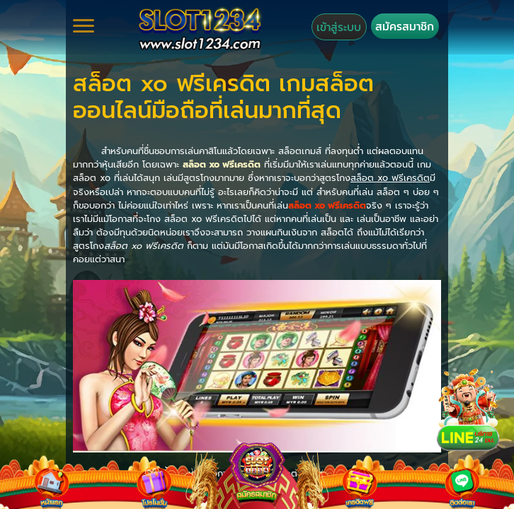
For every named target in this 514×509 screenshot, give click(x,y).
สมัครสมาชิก (404, 26)
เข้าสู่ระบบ (338, 27)
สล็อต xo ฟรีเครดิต (222, 164)
